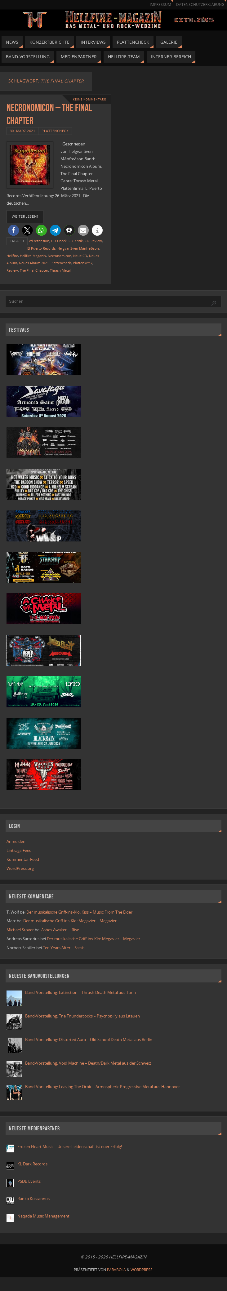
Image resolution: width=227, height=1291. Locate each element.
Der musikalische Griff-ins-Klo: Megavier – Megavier (70, 921)
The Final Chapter (34, 270)
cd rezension (39, 240)
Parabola (116, 1269)
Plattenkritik (82, 262)
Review (12, 270)
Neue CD (80, 255)
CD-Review (93, 240)
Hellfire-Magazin (33, 255)
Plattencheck (55, 130)
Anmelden (16, 841)
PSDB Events (29, 1181)
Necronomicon (59, 255)
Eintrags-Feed (19, 850)
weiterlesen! (25, 216)
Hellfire (12, 255)
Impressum (160, 4)
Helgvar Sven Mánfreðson (78, 248)
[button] (13, 230)
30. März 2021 (22, 130)
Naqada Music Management (43, 1216)
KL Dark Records (32, 1164)
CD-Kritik (76, 240)
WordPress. (142, 1269)
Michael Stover (20, 930)
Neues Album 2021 (34, 262)
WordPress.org (20, 868)
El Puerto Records (41, 248)
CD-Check (59, 240)
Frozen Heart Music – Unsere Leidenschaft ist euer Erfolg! (70, 1146)
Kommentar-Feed (23, 859)
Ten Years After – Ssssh (64, 947)
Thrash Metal (60, 270)
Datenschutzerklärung (200, 4)
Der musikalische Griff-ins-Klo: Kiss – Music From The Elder (79, 912)
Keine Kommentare (89, 99)
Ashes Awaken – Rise (60, 930)
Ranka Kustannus (33, 1198)
